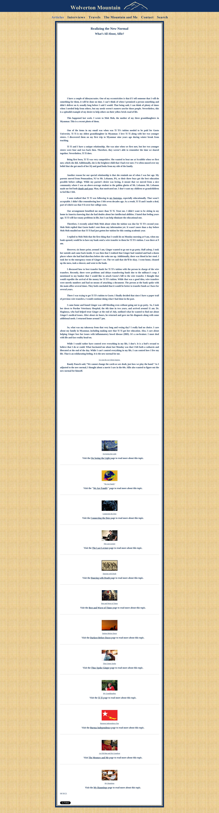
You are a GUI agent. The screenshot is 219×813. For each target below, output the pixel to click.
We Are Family (109, 484)
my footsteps (116, 198)
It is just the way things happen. (109, 360)
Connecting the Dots (109, 514)
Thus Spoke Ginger (100, 668)
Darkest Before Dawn (109, 633)
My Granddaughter (109, 693)
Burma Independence (100, 728)
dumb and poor (85, 188)
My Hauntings (109, 783)
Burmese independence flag (109, 723)
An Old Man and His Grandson (109, 753)
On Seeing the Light (109, 454)
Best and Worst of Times (109, 603)
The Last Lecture (109, 544)
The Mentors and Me (99, 757)
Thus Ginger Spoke (109, 664)
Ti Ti (100, 698)
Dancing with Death (109, 574)
